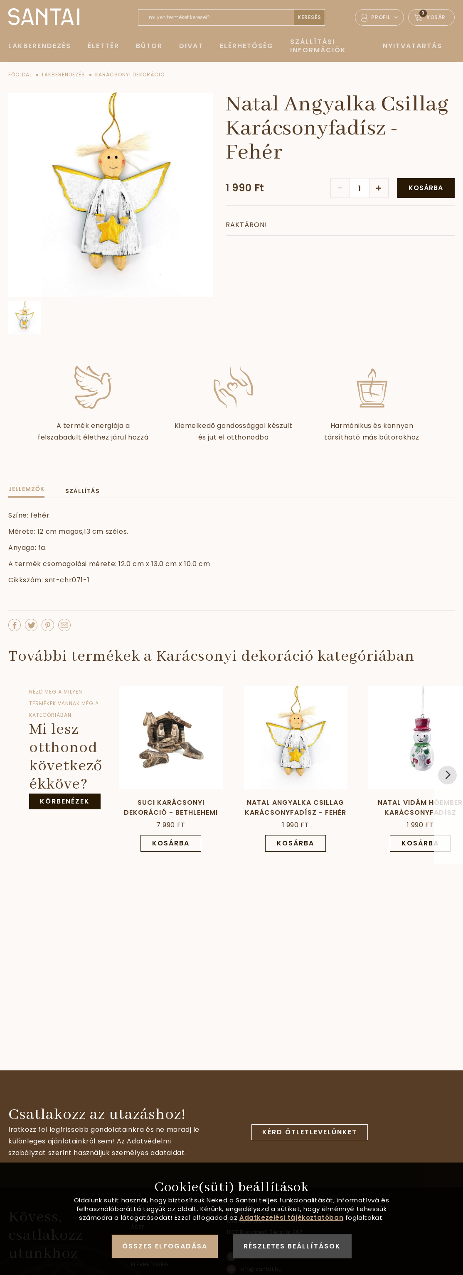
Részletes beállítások (292, 1246)
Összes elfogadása (164, 1246)
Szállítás (82, 491)
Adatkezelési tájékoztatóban (291, 1217)
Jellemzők (26, 489)
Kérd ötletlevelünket (309, 1132)
